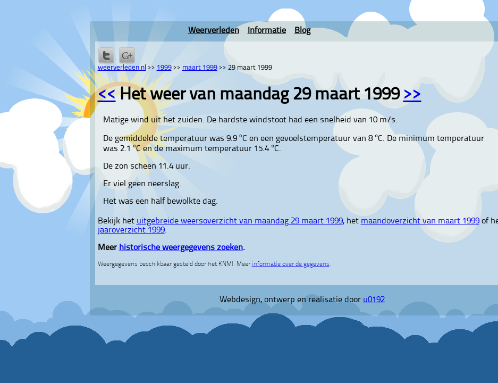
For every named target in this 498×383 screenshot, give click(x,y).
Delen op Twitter (106, 55)
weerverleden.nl (122, 67)
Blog (302, 31)
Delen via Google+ (127, 55)
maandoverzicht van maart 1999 (420, 221)
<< (107, 95)
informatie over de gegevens (291, 264)
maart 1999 (199, 67)
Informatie (267, 31)
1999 (164, 67)
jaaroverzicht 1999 (131, 230)
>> (412, 95)
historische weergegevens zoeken (181, 248)
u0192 (374, 300)
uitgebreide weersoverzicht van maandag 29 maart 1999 (240, 221)
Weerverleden (213, 31)
